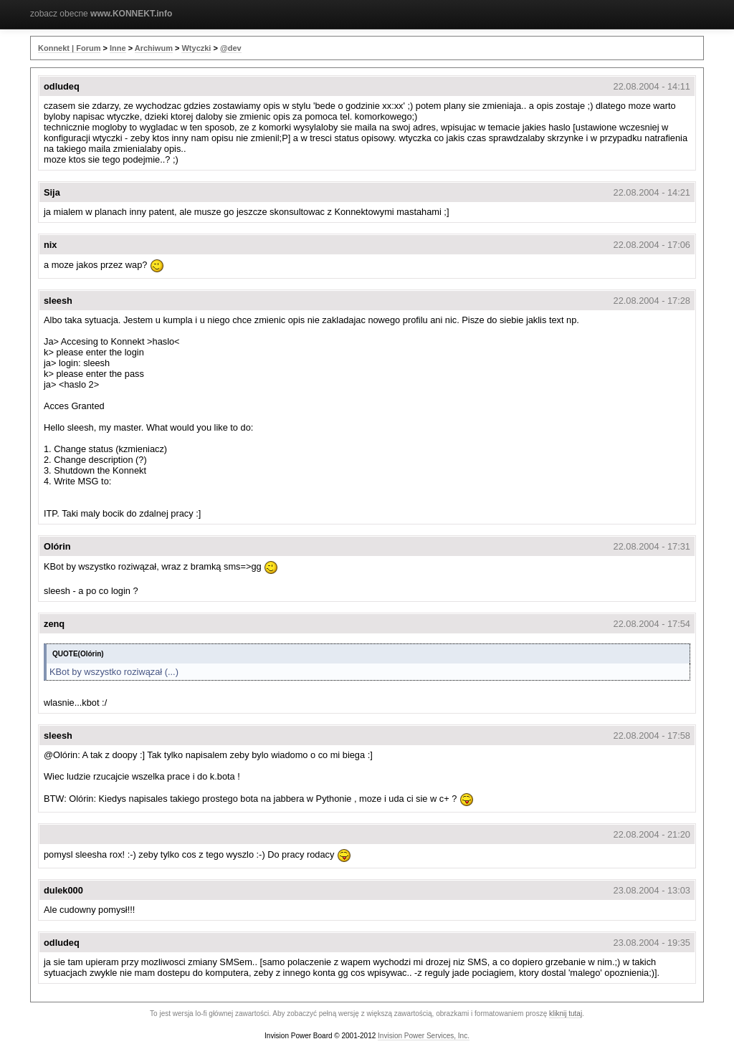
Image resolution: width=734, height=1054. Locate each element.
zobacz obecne (101, 14)
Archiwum (154, 48)
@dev (231, 48)
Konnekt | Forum (69, 48)
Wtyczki (196, 48)
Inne (118, 48)
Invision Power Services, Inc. (424, 1036)
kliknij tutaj (565, 1013)
